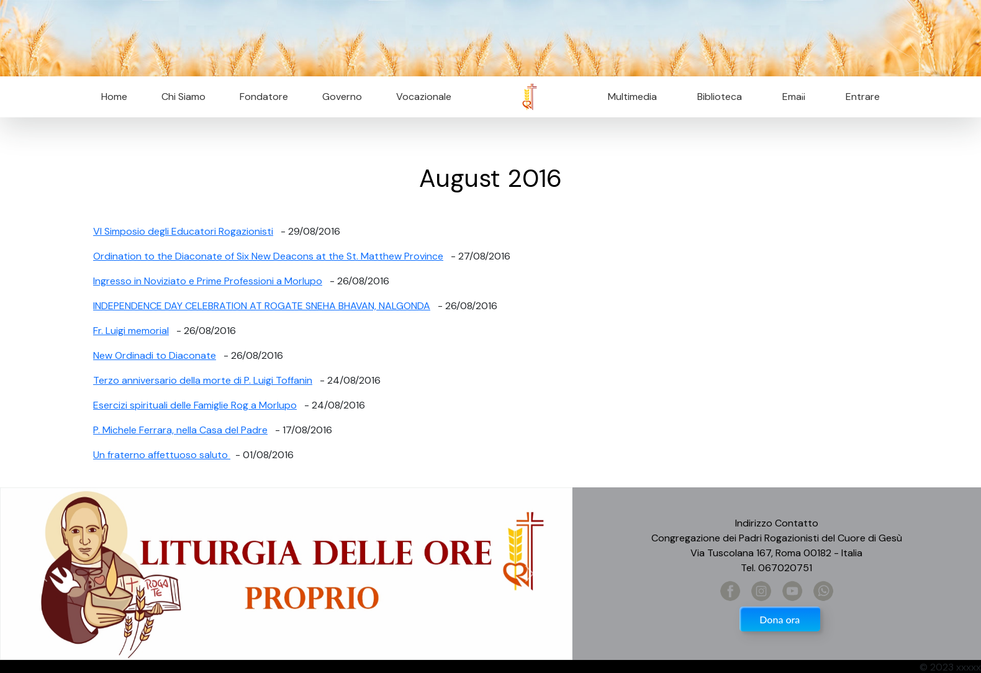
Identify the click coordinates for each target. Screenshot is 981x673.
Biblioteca (719, 96)
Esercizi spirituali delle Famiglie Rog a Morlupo (195, 405)
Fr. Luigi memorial (131, 330)
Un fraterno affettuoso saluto (161, 454)
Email (790, 96)
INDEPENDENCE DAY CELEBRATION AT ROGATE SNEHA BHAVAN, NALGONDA (261, 305)
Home (114, 96)
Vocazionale (423, 96)
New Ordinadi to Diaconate (154, 355)
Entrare (863, 96)
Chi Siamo (183, 96)
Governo (342, 96)
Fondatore (264, 96)
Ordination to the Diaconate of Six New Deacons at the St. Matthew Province (268, 256)
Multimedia (632, 96)
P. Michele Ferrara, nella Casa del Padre (180, 429)
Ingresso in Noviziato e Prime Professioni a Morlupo (207, 280)
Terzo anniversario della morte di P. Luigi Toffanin (202, 380)
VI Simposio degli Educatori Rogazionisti (183, 231)
